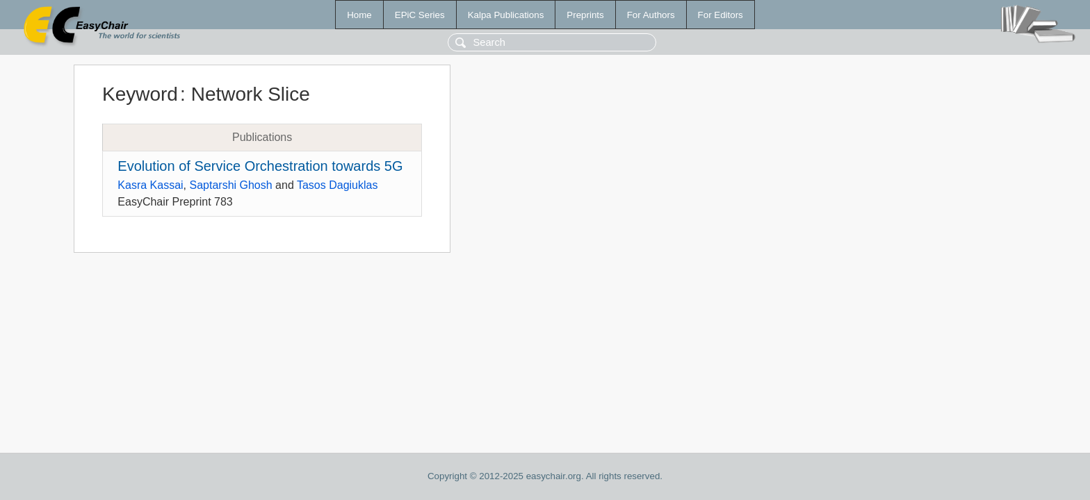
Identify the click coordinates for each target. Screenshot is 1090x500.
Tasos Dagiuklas (337, 185)
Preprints (585, 15)
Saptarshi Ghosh (230, 185)
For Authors (651, 15)
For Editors (720, 15)
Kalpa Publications (506, 15)
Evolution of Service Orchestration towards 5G (259, 166)
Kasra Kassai (150, 185)
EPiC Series (420, 15)
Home (359, 15)
